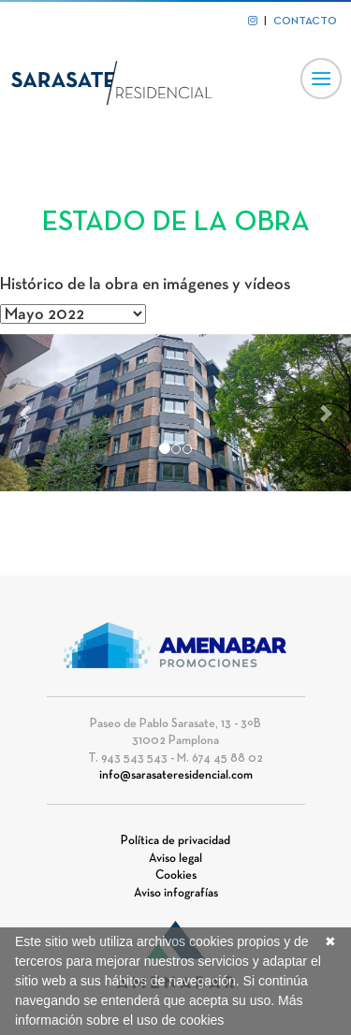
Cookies (176, 876)
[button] (26, 413)
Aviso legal (175, 859)
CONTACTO (305, 21)
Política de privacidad (175, 841)
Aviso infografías (176, 893)
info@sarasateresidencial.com (176, 775)
